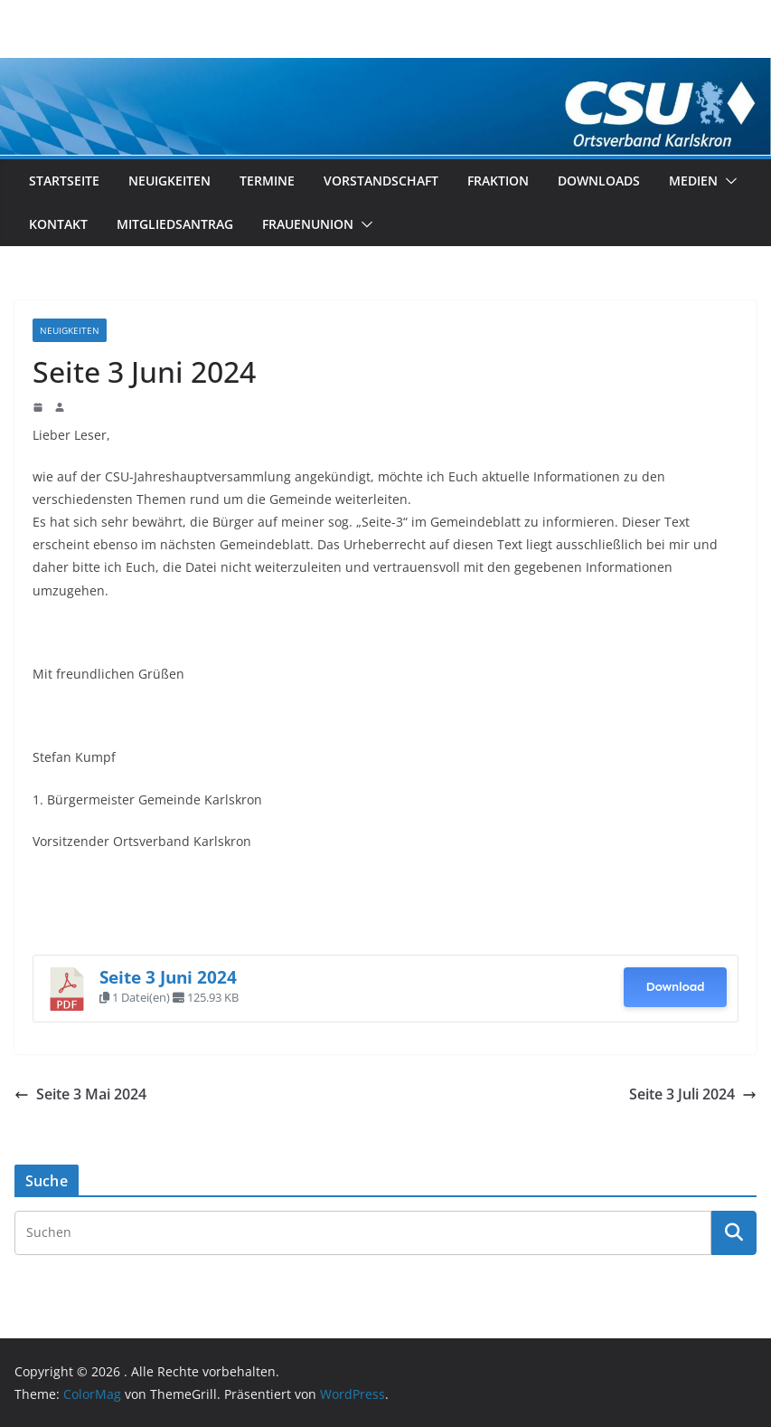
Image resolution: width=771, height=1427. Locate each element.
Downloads (599, 180)
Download (674, 986)
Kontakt (58, 224)
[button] (728, 181)
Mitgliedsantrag (175, 224)
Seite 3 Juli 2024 (693, 1094)
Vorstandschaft (381, 180)
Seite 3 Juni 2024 (168, 977)
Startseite (64, 180)
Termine (267, 180)
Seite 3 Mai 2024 (80, 1094)
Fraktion (498, 180)
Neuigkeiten (169, 180)
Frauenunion (307, 224)
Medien (693, 180)
